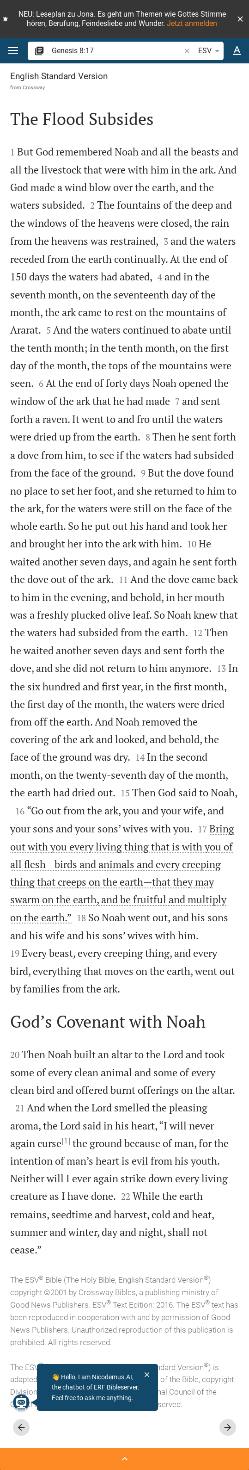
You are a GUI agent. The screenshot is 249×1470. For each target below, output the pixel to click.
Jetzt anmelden (192, 23)
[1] (65, 1140)
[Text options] (237, 51)
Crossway (34, 87)
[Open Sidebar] (124, 1459)
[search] (117, 50)
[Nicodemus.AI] (21, 1402)
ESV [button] (210, 50)
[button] (240, 19)
